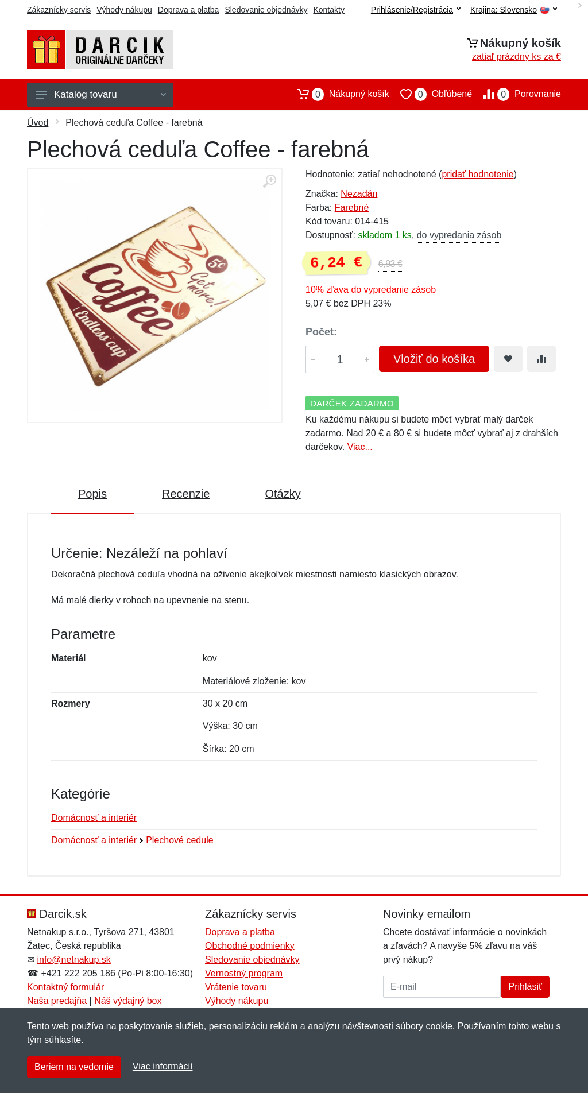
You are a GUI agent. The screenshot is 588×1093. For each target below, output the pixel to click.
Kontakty (328, 9)
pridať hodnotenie (477, 174)
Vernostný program (244, 973)
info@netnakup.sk (73, 959)
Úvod (37, 122)
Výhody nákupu (124, 9)
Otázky (282, 493)
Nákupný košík (338, 94)
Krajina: (513, 10)
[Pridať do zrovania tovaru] (541, 359)
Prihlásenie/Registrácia (416, 10)
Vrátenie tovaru (236, 987)
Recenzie (186, 493)
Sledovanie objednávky (266, 9)
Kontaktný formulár (65, 987)
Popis (92, 493)
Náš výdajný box (127, 1001)
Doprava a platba (188, 9)
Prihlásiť (524, 986)
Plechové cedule (179, 840)
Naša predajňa (57, 1001)
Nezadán (359, 194)
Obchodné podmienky (250, 946)
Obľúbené (430, 94)
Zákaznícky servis (59, 9)
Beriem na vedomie (74, 1067)
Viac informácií (163, 1066)
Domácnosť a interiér (94, 818)
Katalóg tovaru (101, 94)
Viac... (360, 447)
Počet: (321, 332)
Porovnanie (516, 94)
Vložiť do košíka (434, 358)
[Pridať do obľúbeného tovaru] (508, 359)
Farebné (352, 207)
